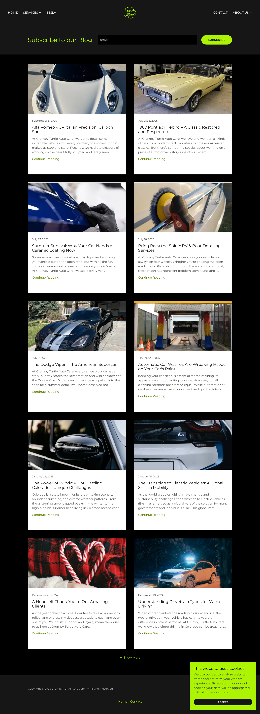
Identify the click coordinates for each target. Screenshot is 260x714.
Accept (223, 706)
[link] (130, 12)
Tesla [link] (51, 12)
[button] (32, 13)
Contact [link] (220, 12)
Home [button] (123, 701)
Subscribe (217, 40)
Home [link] (13, 12)
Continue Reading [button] (45, 159)
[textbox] (147, 40)
